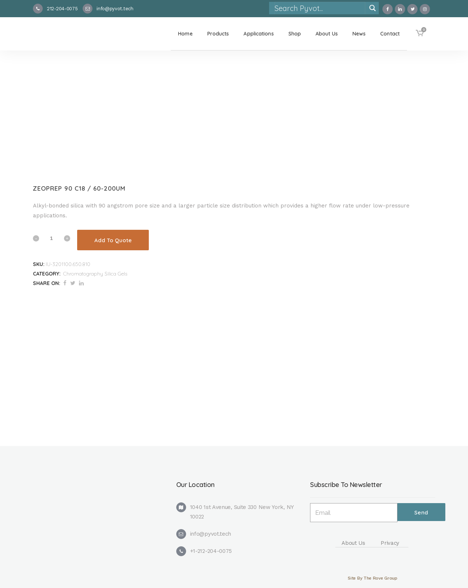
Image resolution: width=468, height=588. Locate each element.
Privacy (390, 543)
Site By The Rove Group (372, 578)
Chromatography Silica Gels (95, 273)
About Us (353, 543)
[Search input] (320, 8)
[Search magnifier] (372, 8)
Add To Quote (113, 240)
